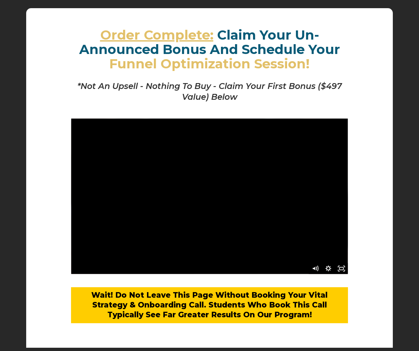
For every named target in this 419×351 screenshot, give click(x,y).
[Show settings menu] (328, 268)
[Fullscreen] (341, 268)
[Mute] (315, 268)
